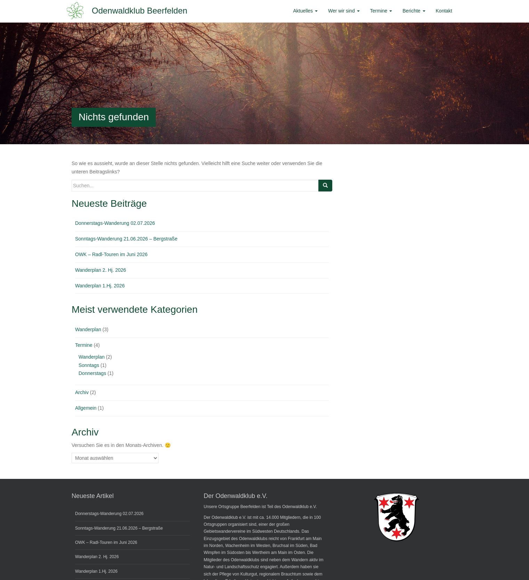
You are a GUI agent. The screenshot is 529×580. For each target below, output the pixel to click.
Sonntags (89, 365)
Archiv (82, 392)
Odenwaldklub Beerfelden (139, 10)
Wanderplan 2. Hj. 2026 (100, 270)
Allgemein (85, 408)
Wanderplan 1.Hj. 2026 (100, 285)
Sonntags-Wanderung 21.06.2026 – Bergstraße (126, 239)
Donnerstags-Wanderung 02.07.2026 (115, 223)
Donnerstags (92, 373)
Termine (83, 345)
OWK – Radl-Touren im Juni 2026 (111, 254)
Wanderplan (88, 329)
